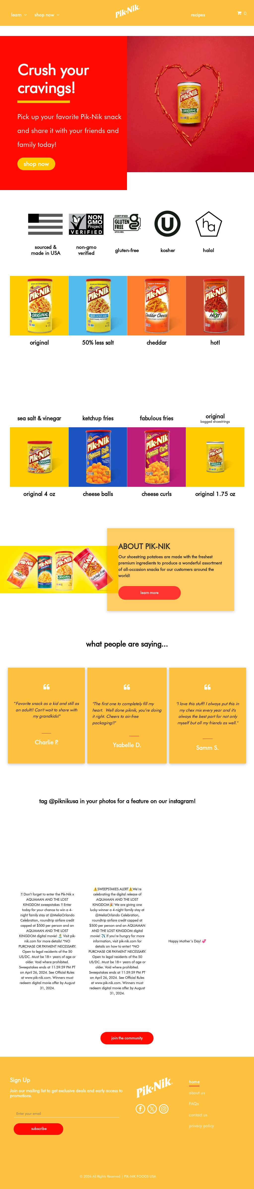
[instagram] (163, 1109)
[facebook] (140, 1109)
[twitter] (152, 1109)
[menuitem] (19, 15)
